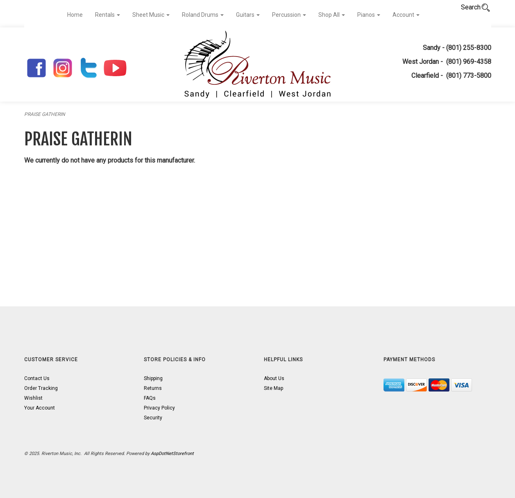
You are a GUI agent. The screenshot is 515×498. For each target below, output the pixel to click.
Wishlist (33, 398)
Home (75, 14)
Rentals (107, 14)
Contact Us (37, 378)
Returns (153, 388)
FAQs (150, 398)
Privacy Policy (159, 408)
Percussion (289, 14)
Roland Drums (203, 14)
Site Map (273, 388)
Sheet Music (151, 14)
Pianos (368, 14)
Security (153, 418)
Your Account (39, 408)
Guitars (248, 14)
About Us (274, 378)
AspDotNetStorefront (172, 453)
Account (406, 14)
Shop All (331, 14)
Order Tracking (41, 388)
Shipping (153, 378)
